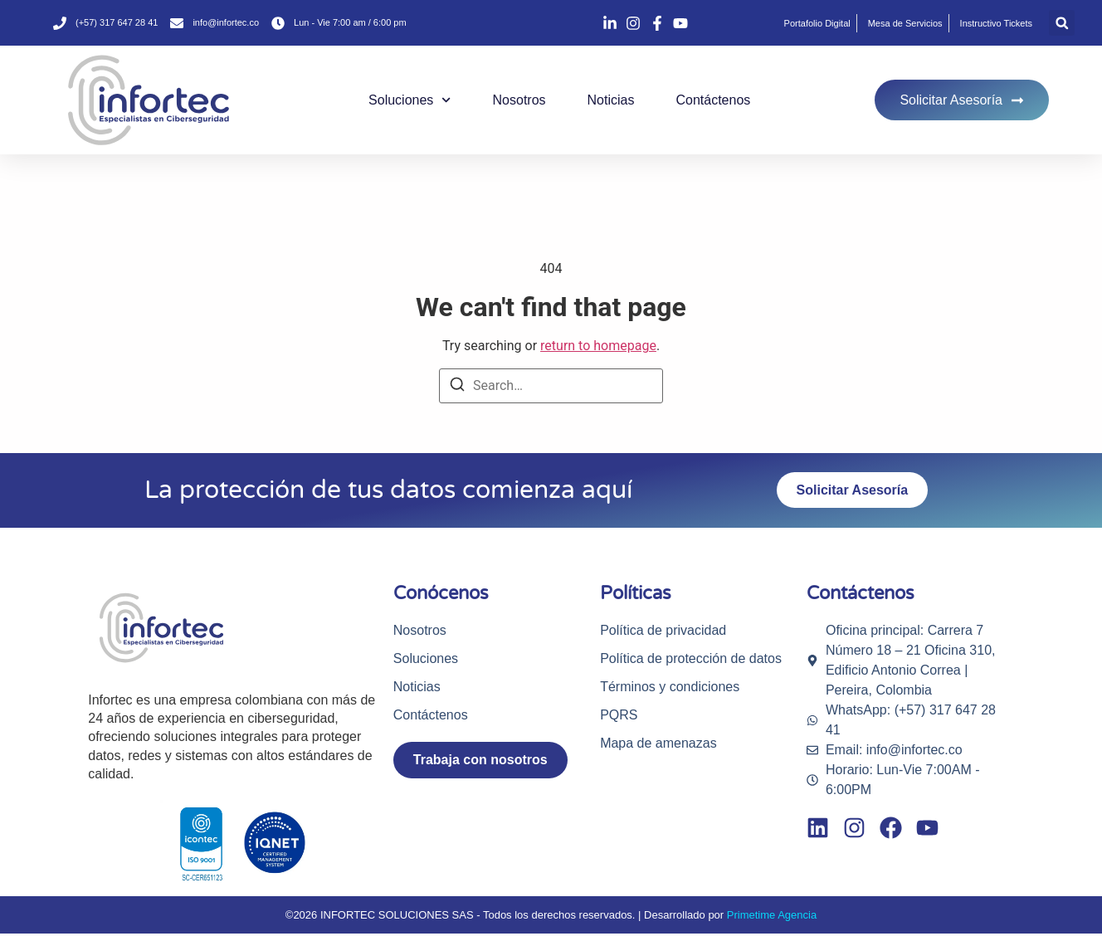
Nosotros (519, 100)
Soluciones (409, 100)
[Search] (457, 387)
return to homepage (598, 345)
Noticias (611, 100)
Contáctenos (712, 100)
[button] (1062, 23)
